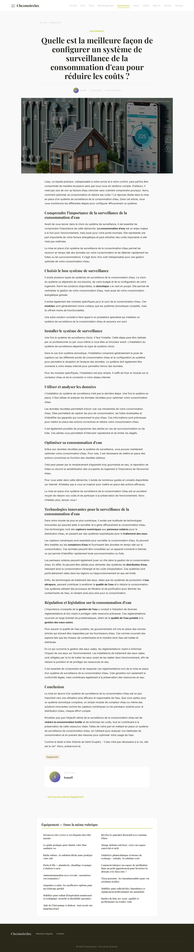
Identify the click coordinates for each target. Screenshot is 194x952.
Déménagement (106, 5)
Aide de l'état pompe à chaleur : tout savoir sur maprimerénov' (67, 907)
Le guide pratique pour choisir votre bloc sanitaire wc (65, 847)
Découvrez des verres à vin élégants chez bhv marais (67, 836)
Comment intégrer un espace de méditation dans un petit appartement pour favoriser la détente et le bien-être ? (124, 868)
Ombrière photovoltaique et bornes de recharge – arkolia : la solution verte (121, 857)
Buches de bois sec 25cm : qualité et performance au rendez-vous (120, 900)
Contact (60, 933)
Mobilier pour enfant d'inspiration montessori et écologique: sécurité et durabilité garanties (67, 897)
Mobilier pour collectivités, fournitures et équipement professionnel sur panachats (123, 890)
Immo (136, 5)
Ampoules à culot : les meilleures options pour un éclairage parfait (67, 887)
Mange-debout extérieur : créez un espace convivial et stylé (123, 847)
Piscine (167, 5)
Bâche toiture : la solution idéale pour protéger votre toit (68, 857)
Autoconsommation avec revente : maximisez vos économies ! (67, 877)
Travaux (179, 5)
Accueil (73, 5)
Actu (82, 5)
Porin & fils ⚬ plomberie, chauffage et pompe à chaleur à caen (67, 867)
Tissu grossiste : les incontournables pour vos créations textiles (125, 880)
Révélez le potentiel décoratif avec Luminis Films (124, 836)
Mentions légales (44, 933)
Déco (91, 5)
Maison (156, 5)
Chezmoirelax (25, 5)
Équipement (123, 5)
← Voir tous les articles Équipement (64, 796)
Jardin (146, 5)
